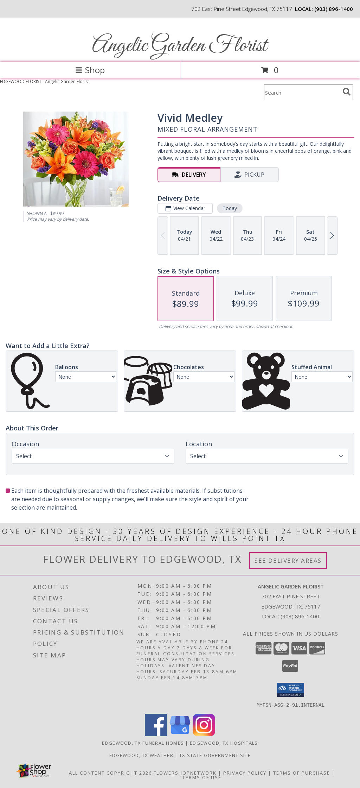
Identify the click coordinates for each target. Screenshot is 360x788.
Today (230, 208)
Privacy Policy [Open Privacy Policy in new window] (244, 772)
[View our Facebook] (156, 734)
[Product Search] (302, 92)
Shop (90, 70)
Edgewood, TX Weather (141, 755)
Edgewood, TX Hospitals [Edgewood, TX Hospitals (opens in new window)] (224, 742)
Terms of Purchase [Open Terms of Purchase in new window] (301, 772)
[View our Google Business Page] (180, 734)
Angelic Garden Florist (179, 46)
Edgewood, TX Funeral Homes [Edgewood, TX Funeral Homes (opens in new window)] (143, 742)
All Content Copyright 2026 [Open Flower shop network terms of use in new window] (110, 772)
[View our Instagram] (204, 734)
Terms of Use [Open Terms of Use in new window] (201, 777)
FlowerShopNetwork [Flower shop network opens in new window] (185, 772)
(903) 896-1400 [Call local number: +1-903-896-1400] (333, 8)
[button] (290, 690)
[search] (347, 92)
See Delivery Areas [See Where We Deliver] (288, 560)
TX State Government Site (215, 755)
